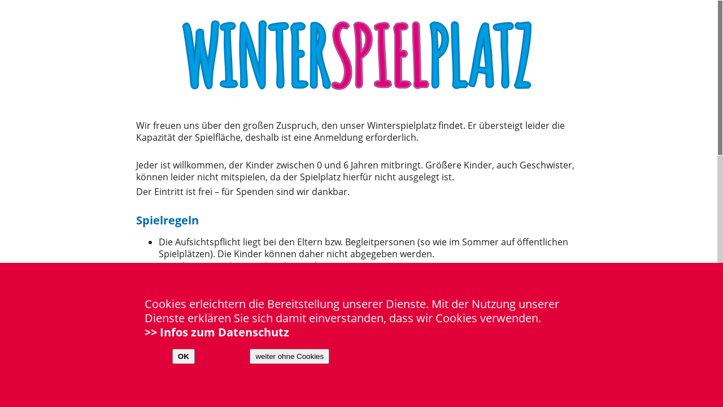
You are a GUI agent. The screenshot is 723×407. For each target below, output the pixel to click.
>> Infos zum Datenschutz (217, 332)
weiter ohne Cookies (289, 356)
